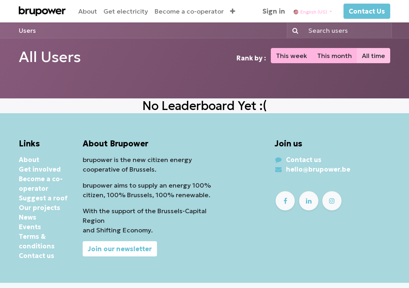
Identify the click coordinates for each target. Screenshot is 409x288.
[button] (232, 11)
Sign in (273, 11)
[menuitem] (87, 11)
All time (373, 56)
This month (334, 56)
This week (291, 56)
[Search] (293, 30)
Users (27, 30)
